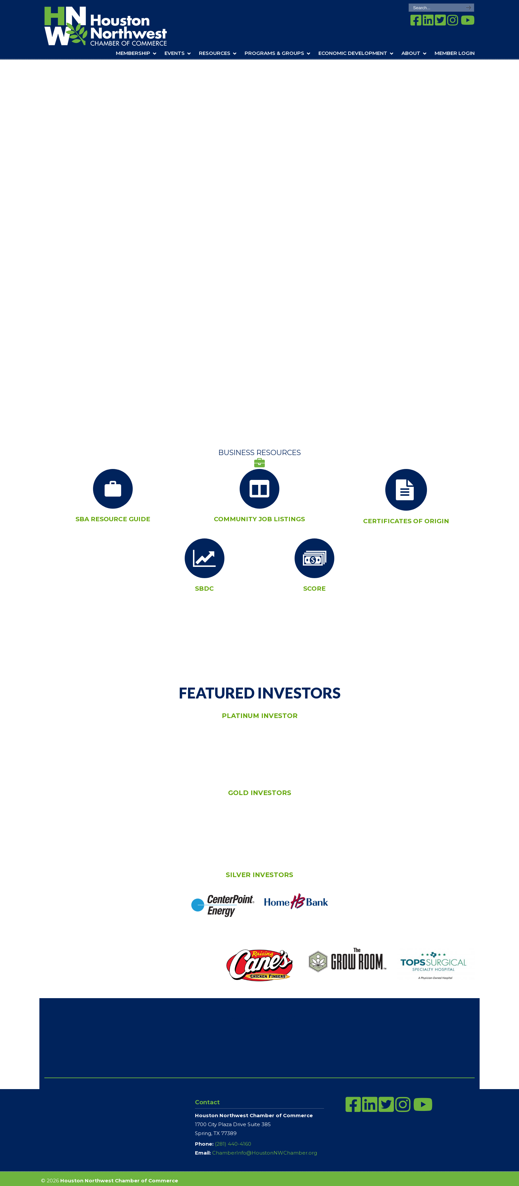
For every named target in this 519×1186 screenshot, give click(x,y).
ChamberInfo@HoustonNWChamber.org (264, 1153)
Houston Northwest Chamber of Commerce (114, 26)
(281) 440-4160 (233, 1144)
